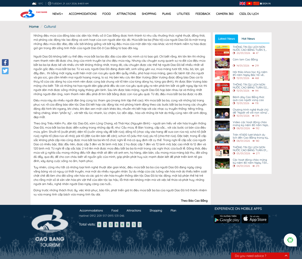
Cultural (50, 26)
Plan (173, 209)
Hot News (248, 39)
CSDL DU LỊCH (249, 14)
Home (34, 26)
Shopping (149, 14)
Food (106, 14)
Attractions (126, 14)
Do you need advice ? (250, 256)
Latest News (226, 39)
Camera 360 (224, 14)
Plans (166, 14)
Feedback (202, 14)
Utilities (183, 14)
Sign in (266, 3)
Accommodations (82, 14)
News (57, 14)
